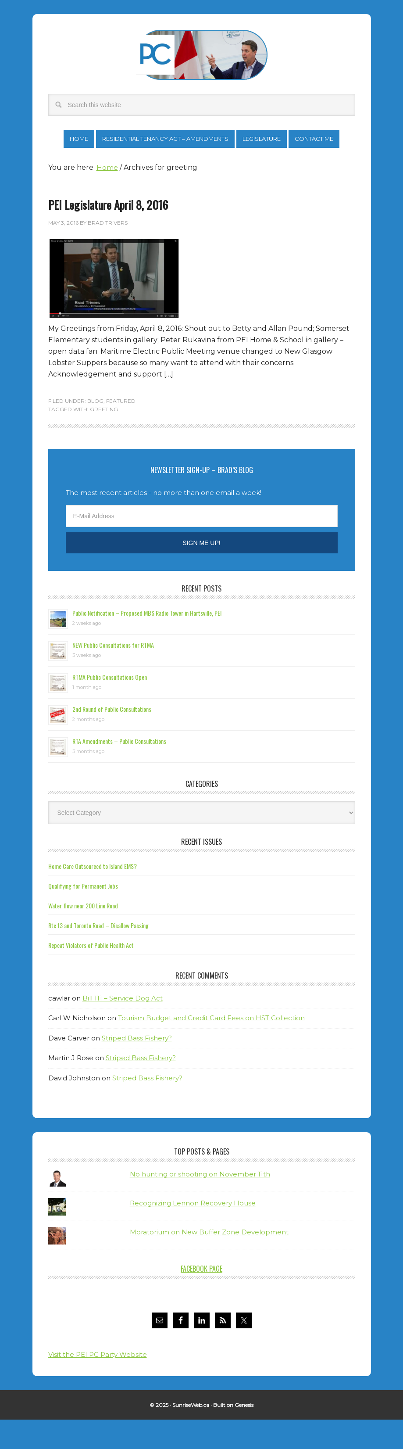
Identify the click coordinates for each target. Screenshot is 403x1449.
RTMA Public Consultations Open (109, 706)
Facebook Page (201, 1298)
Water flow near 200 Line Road (83, 935)
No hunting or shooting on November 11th (200, 1203)
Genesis (244, 1434)
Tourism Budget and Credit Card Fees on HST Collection (211, 1047)
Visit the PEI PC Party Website (97, 1384)
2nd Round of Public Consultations (111, 738)
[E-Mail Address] (202, 545)
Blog (95, 430)
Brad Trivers (201, 55)
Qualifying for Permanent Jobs (83, 915)
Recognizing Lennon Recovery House (193, 1232)
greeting (104, 438)
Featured (121, 430)
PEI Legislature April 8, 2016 (108, 234)
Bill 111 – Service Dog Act (122, 1027)
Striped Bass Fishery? (137, 1067)
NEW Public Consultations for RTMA (113, 674)
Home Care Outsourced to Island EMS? (92, 895)
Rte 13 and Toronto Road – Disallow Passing (98, 954)
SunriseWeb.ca (190, 1434)
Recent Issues (201, 871)
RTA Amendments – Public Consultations (119, 770)
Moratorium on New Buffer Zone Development (209, 1261)
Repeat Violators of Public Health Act (91, 974)
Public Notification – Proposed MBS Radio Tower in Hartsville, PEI (146, 642)
